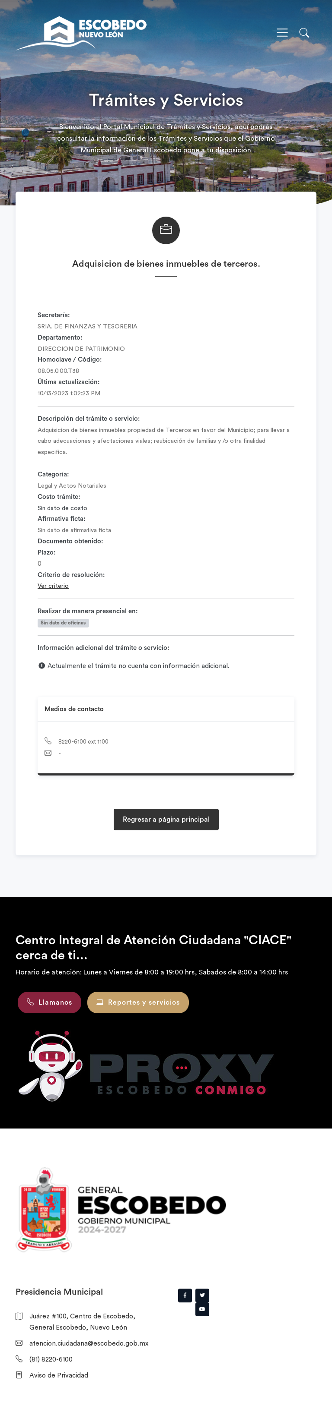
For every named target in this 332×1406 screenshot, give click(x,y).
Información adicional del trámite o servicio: (103, 648)
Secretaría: (54, 315)
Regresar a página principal (166, 819)
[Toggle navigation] (282, 33)
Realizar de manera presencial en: (88, 611)
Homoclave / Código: (70, 359)
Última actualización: (69, 382)
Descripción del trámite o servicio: (89, 419)
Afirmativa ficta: (62, 519)
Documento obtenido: (70, 541)
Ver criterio (53, 586)
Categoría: (53, 474)
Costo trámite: (59, 497)
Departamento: (60, 337)
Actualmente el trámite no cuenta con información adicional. (134, 665)
